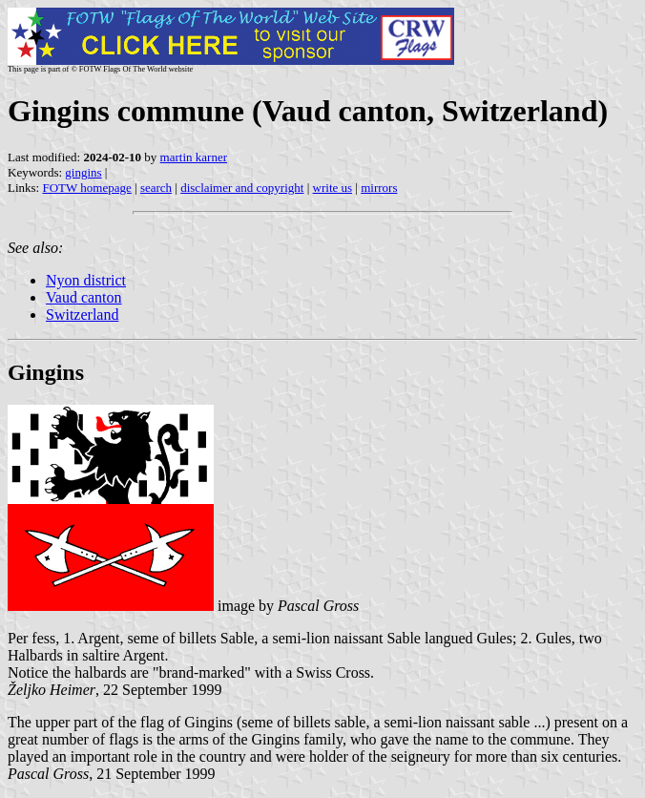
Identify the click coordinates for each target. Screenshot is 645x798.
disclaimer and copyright (241, 187)
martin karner (193, 157)
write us (333, 187)
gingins (83, 172)
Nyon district (86, 280)
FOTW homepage (86, 187)
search (156, 187)
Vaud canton (84, 297)
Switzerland (82, 314)
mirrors (379, 187)
